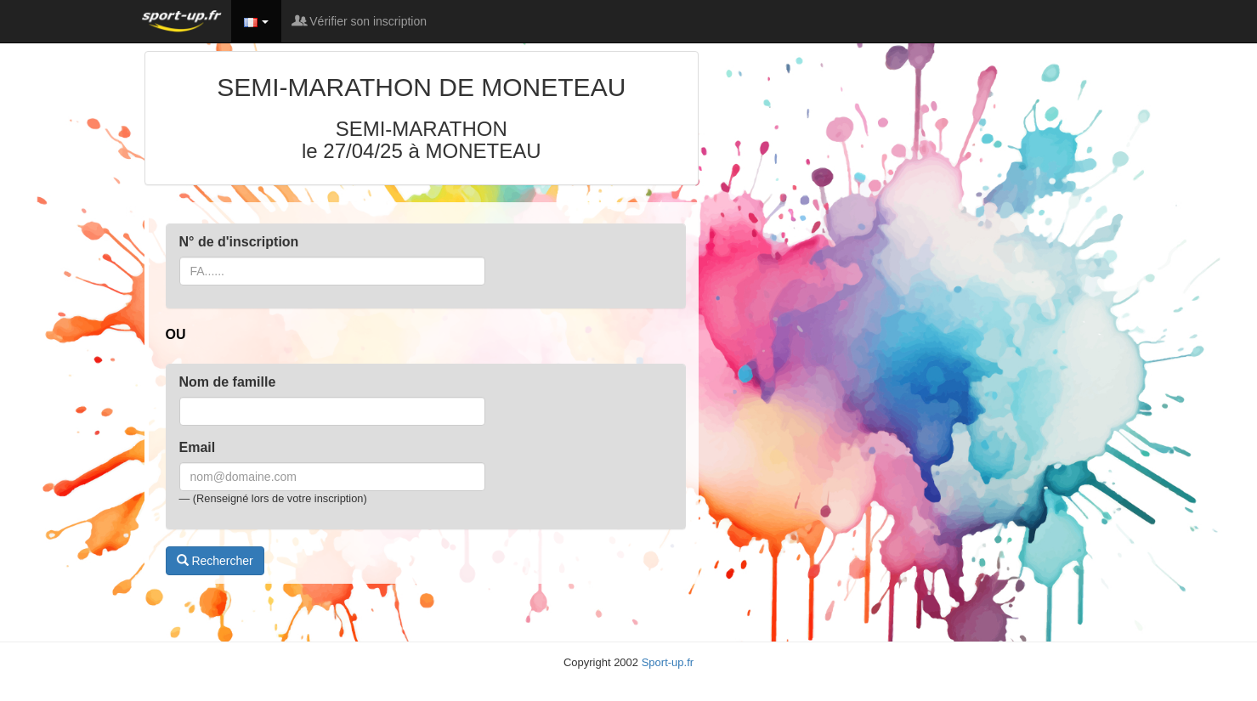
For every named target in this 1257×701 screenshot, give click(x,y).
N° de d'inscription (239, 242)
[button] (256, 21)
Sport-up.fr (668, 662)
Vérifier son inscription (360, 21)
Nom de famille (227, 382)
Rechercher (215, 561)
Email (197, 447)
